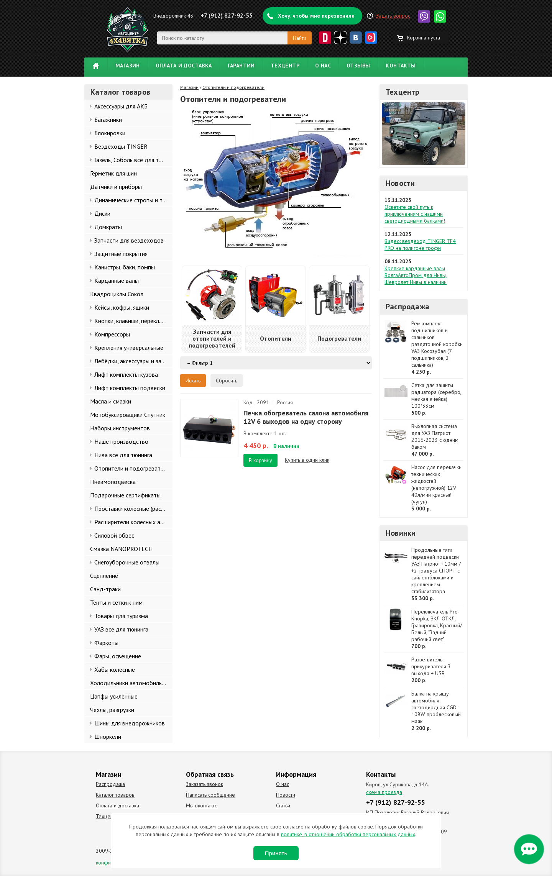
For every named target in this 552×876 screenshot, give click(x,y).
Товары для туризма (121, 616)
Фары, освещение (117, 656)
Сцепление (104, 575)
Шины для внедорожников (129, 723)
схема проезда (384, 792)
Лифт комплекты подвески (129, 388)
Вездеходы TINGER (121, 146)
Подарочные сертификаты (125, 495)
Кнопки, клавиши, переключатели (133, 321)
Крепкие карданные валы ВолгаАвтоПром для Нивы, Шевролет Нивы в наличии (415, 275)
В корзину (260, 460)
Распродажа (407, 307)
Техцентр (285, 65)
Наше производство (121, 441)
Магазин (127, 65)
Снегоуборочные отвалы (126, 562)
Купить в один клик (307, 459)
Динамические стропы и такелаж (133, 200)
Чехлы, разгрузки (112, 710)
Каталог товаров (115, 794)
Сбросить (226, 380)
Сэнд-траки (105, 589)
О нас (323, 65)
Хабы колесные (114, 669)
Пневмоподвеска (113, 482)
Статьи (283, 805)
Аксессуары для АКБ (121, 106)
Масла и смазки (110, 401)
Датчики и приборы (116, 186)
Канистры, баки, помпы (124, 267)
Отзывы (358, 65)
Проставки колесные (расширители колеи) (133, 508)
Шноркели (107, 736)
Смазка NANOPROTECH (121, 549)
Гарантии (241, 65)
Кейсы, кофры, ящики (121, 307)
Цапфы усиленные (114, 696)
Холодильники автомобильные (131, 683)
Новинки (401, 533)
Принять (276, 853)
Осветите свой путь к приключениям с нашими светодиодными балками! (414, 213)
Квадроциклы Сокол (116, 294)
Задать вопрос (393, 15)
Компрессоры (112, 334)
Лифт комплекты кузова (126, 374)
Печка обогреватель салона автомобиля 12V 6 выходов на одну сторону (305, 417)
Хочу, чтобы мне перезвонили (316, 15)
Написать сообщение (210, 794)
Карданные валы (116, 280)
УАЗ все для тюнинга (121, 629)
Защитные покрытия (121, 254)
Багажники (108, 119)
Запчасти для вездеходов (129, 240)
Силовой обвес (114, 535)
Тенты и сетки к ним (116, 602)
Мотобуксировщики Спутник (127, 414)
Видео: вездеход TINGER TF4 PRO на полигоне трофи (420, 244)
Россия (285, 402)
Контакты (401, 65)
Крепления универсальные (128, 347)
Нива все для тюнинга (123, 455)
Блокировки (109, 133)
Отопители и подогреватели (132, 468)
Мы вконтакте (202, 805)
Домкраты (108, 227)
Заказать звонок (204, 784)
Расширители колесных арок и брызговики (133, 522)
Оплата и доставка (184, 65)
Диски (102, 213)
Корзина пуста (423, 37)
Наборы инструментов (120, 428)
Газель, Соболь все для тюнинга (133, 160)
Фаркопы (106, 642)
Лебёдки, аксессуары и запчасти (133, 361)
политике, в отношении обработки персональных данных (348, 834)
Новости (400, 183)
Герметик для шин (113, 173)
